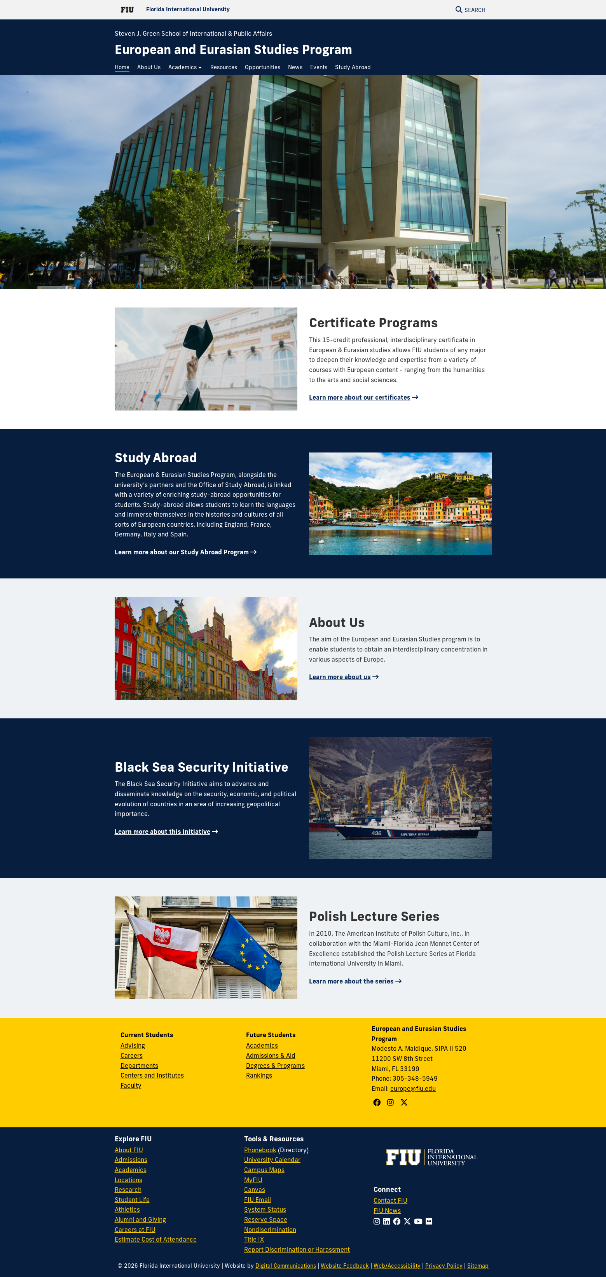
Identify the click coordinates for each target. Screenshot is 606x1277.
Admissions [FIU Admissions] (131, 1159)
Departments (139, 1065)
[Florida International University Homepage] (209, 10)
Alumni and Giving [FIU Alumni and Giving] (140, 1219)
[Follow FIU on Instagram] (378, 1221)
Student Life (132, 1200)
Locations (128, 1180)
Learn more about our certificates (359, 397)
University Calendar (272, 1159)
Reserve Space (265, 1219)
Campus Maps (264, 1170)
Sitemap (478, 1265)
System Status (265, 1209)
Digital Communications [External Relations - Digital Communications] (285, 1265)
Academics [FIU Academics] (131, 1170)
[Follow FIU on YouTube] (420, 1221)
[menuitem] (124, 67)
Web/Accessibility (397, 1265)
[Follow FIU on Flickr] (430, 1221)
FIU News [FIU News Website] (387, 1210)
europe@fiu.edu (413, 1088)
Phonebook (260, 1150)
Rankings (259, 1075)
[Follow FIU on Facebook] (398, 1221)
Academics (262, 1045)
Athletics (127, 1209)
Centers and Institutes (152, 1075)
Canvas (254, 1189)
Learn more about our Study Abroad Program (182, 552)
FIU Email (257, 1200)
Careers (132, 1055)
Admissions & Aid (270, 1055)
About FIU (129, 1150)
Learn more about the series (351, 981)
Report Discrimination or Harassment (297, 1249)
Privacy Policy (444, 1265)
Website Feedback (345, 1265)
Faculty (131, 1085)
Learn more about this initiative (162, 831)
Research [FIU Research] (128, 1189)
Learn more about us (340, 677)
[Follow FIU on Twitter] (408, 1221)
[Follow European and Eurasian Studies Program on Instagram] (391, 1102)
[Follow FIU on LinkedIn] (388, 1221)
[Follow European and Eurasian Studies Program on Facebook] (378, 1102)
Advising (133, 1045)
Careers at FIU (135, 1229)
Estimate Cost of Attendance (156, 1239)
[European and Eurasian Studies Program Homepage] (233, 49)
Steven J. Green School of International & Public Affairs (193, 33)
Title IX (254, 1239)
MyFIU (253, 1180)
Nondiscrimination (270, 1229)
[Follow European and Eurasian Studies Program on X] (405, 1102)
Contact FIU (390, 1200)
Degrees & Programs (275, 1065)
